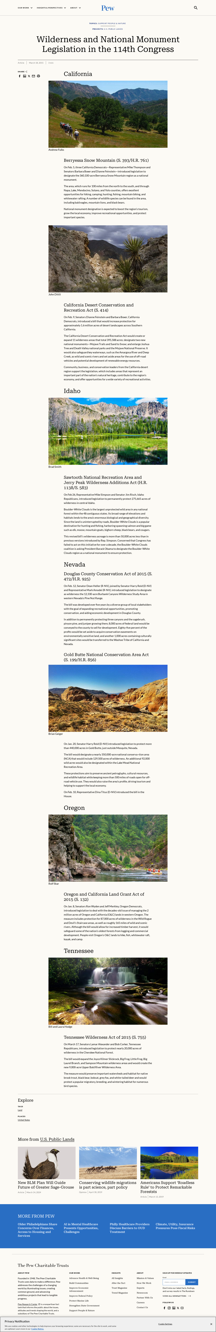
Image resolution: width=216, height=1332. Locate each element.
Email (165, 1277)
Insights (116, 1273)
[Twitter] (178, 1307)
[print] (38, 76)
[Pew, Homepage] (108, 8)
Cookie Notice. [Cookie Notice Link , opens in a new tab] (37, 1329)
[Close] (211, 1324)
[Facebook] (164, 1307)
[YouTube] (182, 1307)
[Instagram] (169, 1307)
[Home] (43, 1265)
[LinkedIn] (174, 1307)
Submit (192, 1282)
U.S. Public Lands (57, 1139)
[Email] (174, 1282)
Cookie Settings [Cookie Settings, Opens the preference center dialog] (165, 1324)
